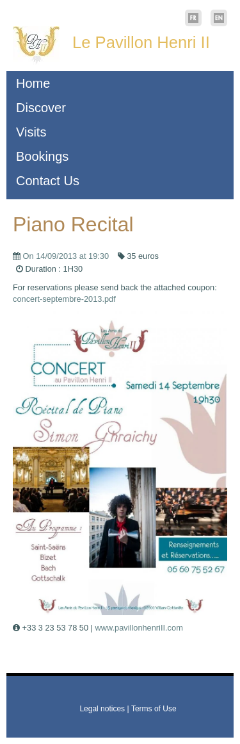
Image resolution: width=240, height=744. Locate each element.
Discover (41, 108)
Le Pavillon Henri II (141, 42)
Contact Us (47, 181)
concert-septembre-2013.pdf (64, 299)
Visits (31, 132)
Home (33, 83)
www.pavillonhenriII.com (139, 627)
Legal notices (102, 708)
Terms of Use (154, 708)
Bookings (42, 156)
